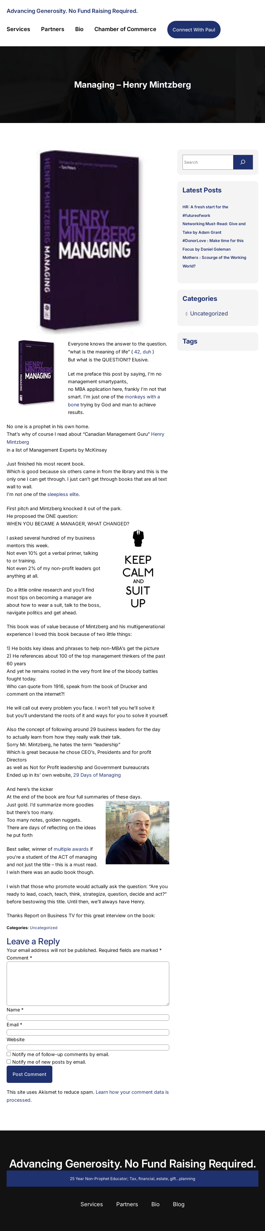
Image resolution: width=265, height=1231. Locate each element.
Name (15, 1006)
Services (91, 1200)
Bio (155, 1200)
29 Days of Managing (97, 772)
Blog (179, 1200)
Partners (127, 1200)
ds (86, 846)
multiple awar (68, 846)
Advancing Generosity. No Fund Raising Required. (72, 11)
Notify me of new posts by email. (49, 1058)
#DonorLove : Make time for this (213, 240)
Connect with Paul (194, 29)
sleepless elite (63, 492)
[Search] (243, 162)
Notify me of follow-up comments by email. (60, 1050)
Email (14, 1021)
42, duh (142, 351)
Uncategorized (44, 924)
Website (16, 1036)
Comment (19, 954)
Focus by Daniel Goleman (207, 249)
